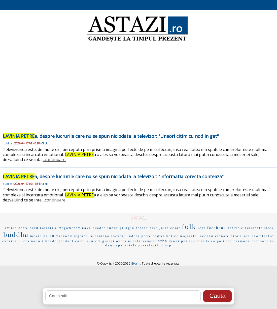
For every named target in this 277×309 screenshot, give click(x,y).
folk (189, 226)
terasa (142, 228)
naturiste (48, 228)
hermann (242, 241)
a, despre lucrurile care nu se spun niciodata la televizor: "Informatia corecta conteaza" (113, 176)
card (34, 228)
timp (167, 245)
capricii (10, 241)
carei (80, 241)
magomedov (69, 228)
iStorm (135, 263)
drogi (174, 241)
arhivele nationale (245, 228)
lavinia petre (16, 228)
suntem (94, 241)
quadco (99, 228)
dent (109, 245)
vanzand (64, 236)
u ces (24, 241)
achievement (144, 241)
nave (86, 228)
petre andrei (153, 236)
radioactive (263, 241)
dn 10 (49, 236)
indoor (133, 236)
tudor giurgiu (121, 228)
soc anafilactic (259, 236)
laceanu (206, 236)
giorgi (108, 241)
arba (162, 241)
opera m (123, 241)
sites (268, 228)
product (66, 241)
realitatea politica (214, 241)
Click (44, 143)
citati (236, 236)
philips (188, 241)
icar (201, 228)
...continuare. (54, 159)
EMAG (138, 217)
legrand (81, 236)
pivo (154, 228)
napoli (37, 241)
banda (51, 241)
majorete (188, 236)
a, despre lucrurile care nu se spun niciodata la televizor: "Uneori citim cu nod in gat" (111, 136)
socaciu (118, 236)
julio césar (170, 228)
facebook (216, 228)
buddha (15, 235)
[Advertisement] (138, 83)
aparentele (126, 245)
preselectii (149, 245)
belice (172, 236)
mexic (36, 236)
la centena (99, 236)
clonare (222, 236)
